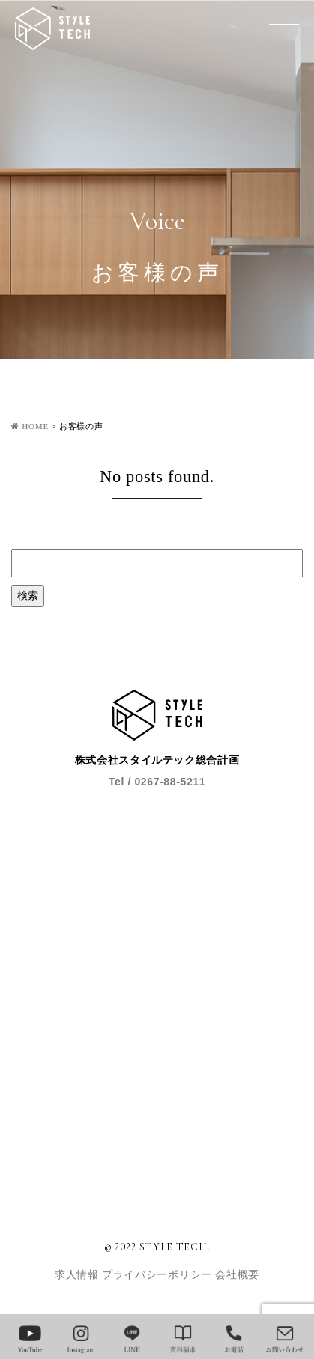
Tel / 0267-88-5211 (157, 782)
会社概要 (237, 1274)
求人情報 (78, 1274)
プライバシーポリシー (158, 1274)
